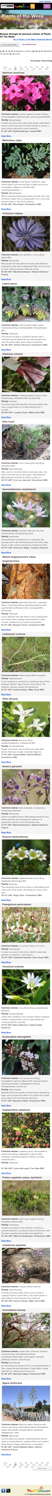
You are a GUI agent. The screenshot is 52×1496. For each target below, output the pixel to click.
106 (13, 1467)
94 (37, 67)
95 (42, 67)
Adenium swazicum (13, 72)
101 (27, 69)
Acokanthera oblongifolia (16, 1036)
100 (21, 69)
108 (26, 1467)
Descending (46, 61)
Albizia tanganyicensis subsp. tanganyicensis (19, 559)
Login (41, 1)
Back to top (42, 1468)
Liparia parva (9, 283)
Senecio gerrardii (12, 766)
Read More (6, 136)
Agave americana (12, 1383)
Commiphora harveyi (14, 1310)
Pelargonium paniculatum (16, 904)
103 (40, 69)
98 (10, 69)
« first (5, 67)
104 (46, 69)
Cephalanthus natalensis (16, 1110)
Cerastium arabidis (13, 966)
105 (7, 1467)
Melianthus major (12, 140)
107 (20, 1467)
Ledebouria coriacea (13, 634)
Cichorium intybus (12, 213)
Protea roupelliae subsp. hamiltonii (22, 1177)
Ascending (35, 61)
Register (48, 1)
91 (21, 67)
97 (5, 69)
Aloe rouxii (8, 421)
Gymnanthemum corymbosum (19, 489)
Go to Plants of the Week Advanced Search (32, 39)
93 (31, 67)
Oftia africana (10, 698)
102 (33, 69)
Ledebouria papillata (14, 1245)
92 (26, 67)
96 (47, 67)
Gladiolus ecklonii (12, 354)
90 (15, 67)
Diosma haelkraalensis (15, 836)
